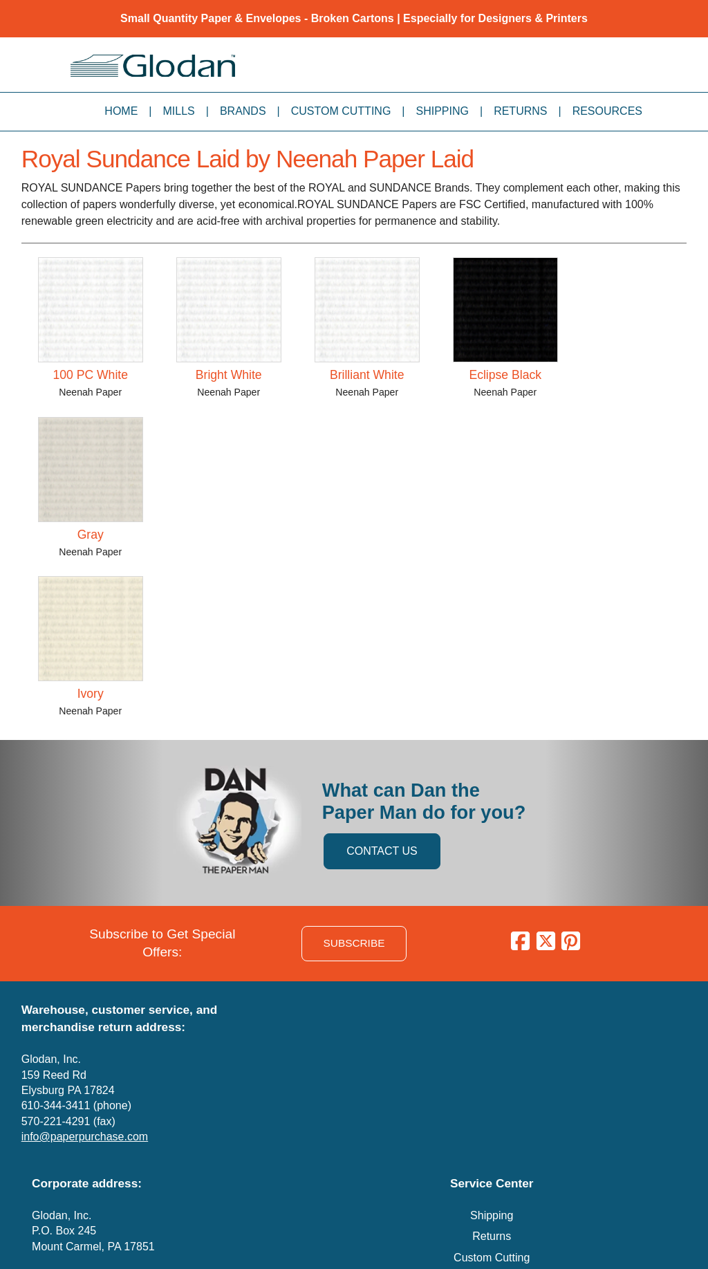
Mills (179, 111)
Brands (243, 111)
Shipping (442, 111)
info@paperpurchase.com (84, 1136)
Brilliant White (367, 375)
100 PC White (90, 375)
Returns (520, 111)
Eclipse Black (505, 375)
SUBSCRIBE (354, 943)
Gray (90, 534)
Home (121, 111)
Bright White (229, 375)
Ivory (90, 694)
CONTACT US (382, 851)
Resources (607, 111)
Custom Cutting (341, 111)
